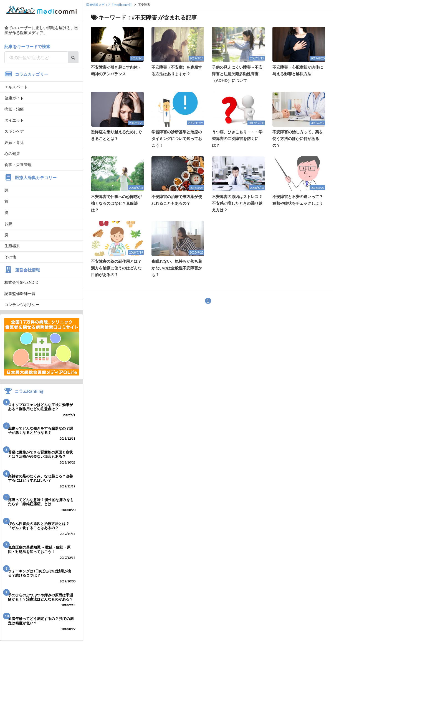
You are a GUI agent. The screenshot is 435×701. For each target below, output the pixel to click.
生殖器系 (12, 245)
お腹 (8, 223)
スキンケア (14, 131)
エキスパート (16, 86)
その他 (10, 256)
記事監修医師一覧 (20, 293)
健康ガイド (14, 98)
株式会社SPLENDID (21, 282)
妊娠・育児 (14, 142)
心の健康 (12, 153)
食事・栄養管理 (18, 164)
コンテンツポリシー (21, 304)
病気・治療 (14, 109)
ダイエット (14, 120)
